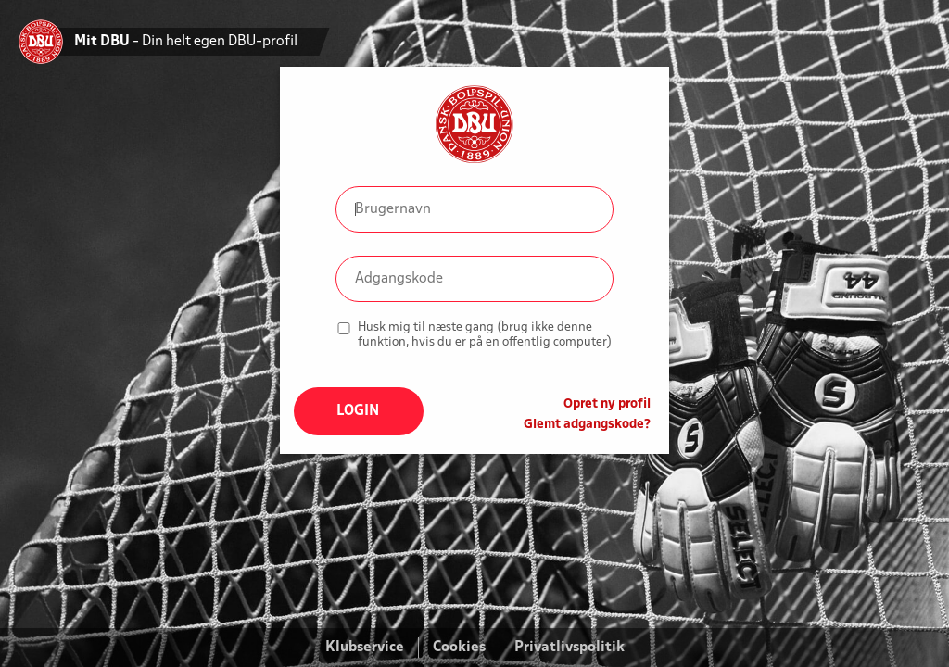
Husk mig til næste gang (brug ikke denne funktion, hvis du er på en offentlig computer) (485, 334)
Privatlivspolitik (569, 647)
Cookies (459, 647)
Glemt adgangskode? (587, 425)
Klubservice (364, 647)
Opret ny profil (607, 404)
